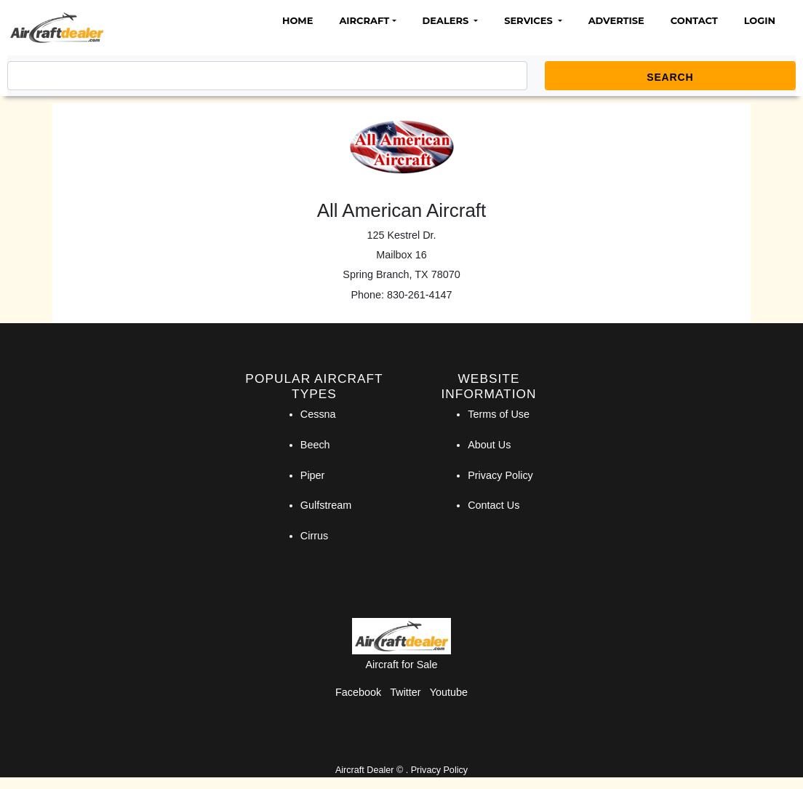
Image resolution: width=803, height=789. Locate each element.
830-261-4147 (419, 295)
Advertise (616, 20)
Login (759, 20)
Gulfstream (325, 505)
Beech (315, 445)
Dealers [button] (447, 20)
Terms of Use (499, 414)
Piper (312, 475)
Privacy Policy (500, 475)
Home (297, 20)
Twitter (405, 692)
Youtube (449, 692)
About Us (489, 445)
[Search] (267, 75)
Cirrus (314, 536)
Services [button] (529, 20)
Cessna (318, 414)
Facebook (358, 692)
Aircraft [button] (364, 20)
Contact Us (493, 505)
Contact (694, 20)
